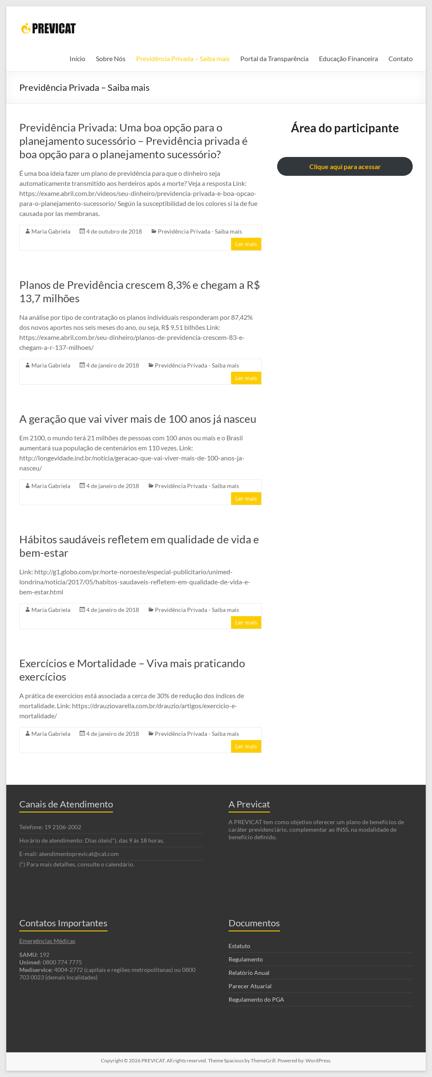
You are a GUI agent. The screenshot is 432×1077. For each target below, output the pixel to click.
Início (77, 58)
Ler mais (246, 243)
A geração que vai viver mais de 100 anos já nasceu (137, 418)
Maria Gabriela (50, 231)
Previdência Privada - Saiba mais (200, 231)
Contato (400, 58)
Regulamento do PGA (256, 999)
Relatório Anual (249, 972)
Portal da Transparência (274, 58)
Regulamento (246, 959)
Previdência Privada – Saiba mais (183, 58)
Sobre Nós (111, 58)
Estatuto (239, 945)
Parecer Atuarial (250, 986)
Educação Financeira (348, 58)
